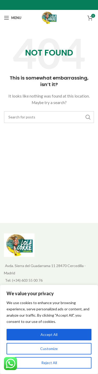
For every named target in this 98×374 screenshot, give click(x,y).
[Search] (49, 117)
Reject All (49, 362)
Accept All (49, 334)
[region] (49, 329)
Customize (49, 348)
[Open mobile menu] (12, 18)
